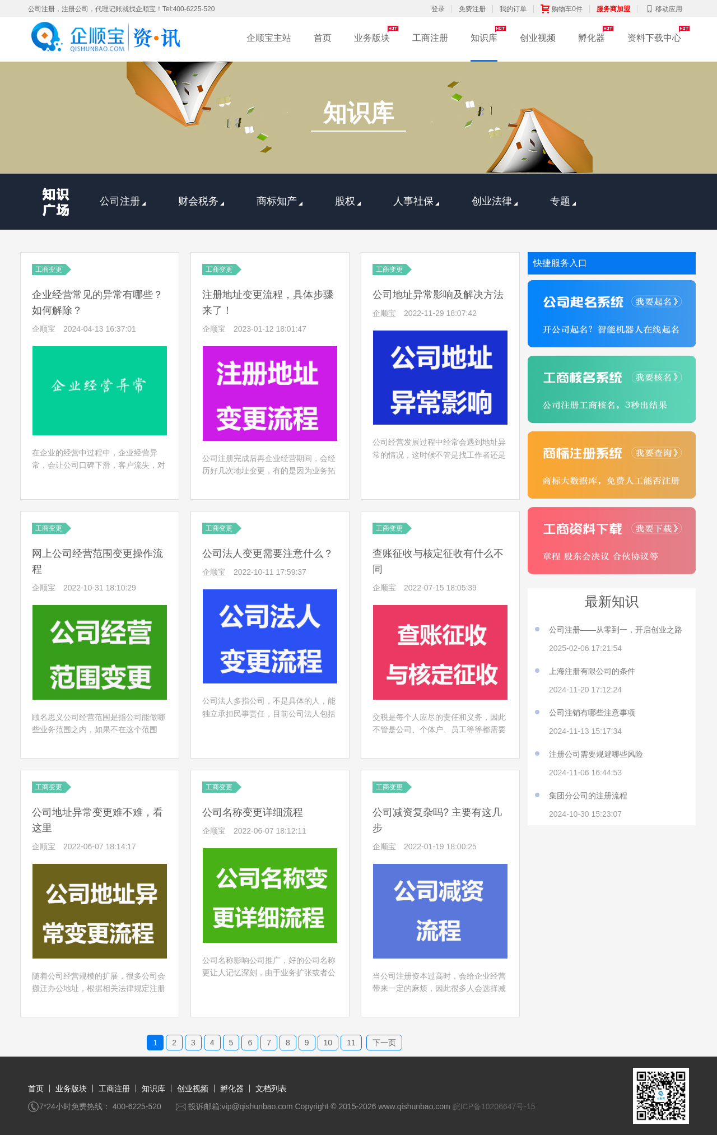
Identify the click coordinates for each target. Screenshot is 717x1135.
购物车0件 (562, 9)
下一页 (384, 1042)
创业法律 (495, 201)
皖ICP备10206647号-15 (494, 1106)
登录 (438, 9)
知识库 (484, 38)
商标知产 (279, 201)
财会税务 (201, 201)
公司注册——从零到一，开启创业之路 (615, 629)
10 (328, 1042)
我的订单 (513, 9)
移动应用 (663, 9)
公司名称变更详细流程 (252, 812)
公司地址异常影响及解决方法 (438, 294)
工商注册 (430, 38)
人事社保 (416, 201)
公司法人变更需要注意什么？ (267, 553)
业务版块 (372, 38)
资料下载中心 (654, 38)
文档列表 (271, 1088)
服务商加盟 (613, 9)
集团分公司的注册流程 (588, 795)
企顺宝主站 (268, 38)
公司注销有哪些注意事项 (592, 712)
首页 (323, 38)
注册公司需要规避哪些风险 (596, 754)
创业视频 (538, 38)
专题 (563, 201)
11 (351, 1042)
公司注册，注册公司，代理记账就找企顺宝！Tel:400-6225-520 (121, 9)
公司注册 (123, 201)
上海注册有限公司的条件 (592, 671)
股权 (348, 201)
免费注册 (472, 9)
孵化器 (591, 38)
